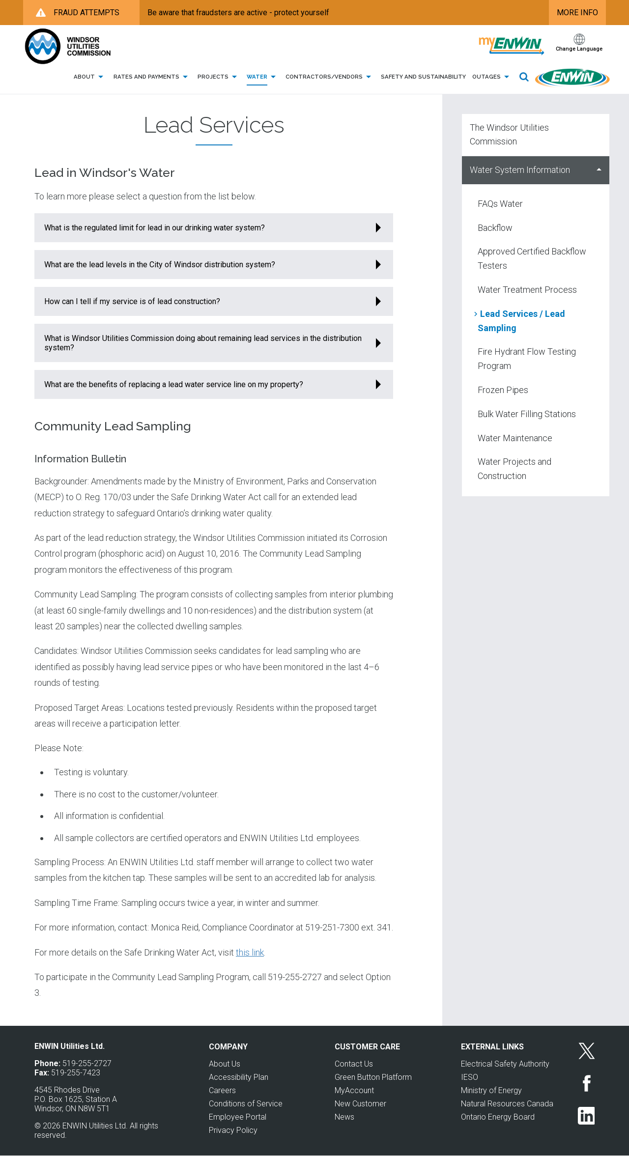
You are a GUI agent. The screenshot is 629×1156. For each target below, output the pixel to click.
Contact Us (354, 1064)
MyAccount (354, 1090)
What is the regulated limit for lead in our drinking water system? (154, 227)
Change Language (579, 49)
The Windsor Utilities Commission (509, 134)
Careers (222, 1090)
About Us (224, 1064)
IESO (469, 1077)
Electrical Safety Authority (505, 1064)
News (344, 1117)
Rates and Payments (152, 77)
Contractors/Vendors (330, 77)
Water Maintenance (515, 438)
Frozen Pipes (503, 390)
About (90, 77)
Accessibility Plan (238, 1077)
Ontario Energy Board (498, 1117)
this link (250, 952)
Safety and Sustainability (423, 76)
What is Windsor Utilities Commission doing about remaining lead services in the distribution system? (203, 343)
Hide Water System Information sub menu (599, 170)
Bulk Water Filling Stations (527, 414)
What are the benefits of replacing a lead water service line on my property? (173, 384)
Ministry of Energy (491, 1090)
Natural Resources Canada (507, 1103)
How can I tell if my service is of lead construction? (132, 301)
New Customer (360, 1103)
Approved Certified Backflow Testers (532, 258)
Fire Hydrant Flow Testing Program (527, 358)
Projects (219, 77)
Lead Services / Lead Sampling (521, 321)
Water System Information (520, 170)
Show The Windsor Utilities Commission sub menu (599, 135)
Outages (492, 77)
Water (263, 77)
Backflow (495, 228)
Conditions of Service (246, 1103)
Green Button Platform (373, 1077)
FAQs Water (500, 203)
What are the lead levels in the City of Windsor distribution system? (159, 264)
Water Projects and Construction (514, 468)
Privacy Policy (233, 1130)
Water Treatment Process (527, 289)
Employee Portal (237, 1117)
